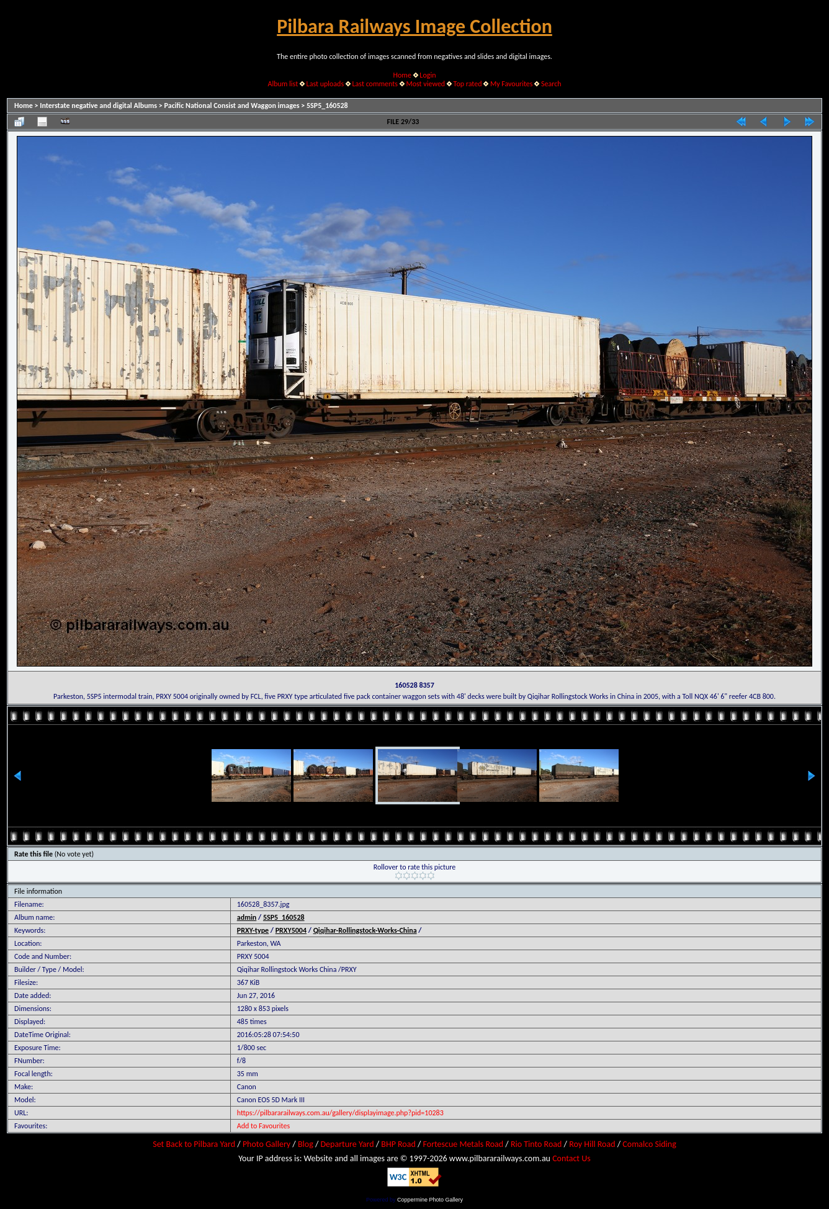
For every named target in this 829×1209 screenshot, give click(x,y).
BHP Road (398, 1144)
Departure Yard (347, 1144)
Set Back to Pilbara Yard (194, 1144)
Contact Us (571, 1158)
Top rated (468, 83)
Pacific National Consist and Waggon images (232, 105)
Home (402, 75)
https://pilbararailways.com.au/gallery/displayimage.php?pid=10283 (340, 1112)
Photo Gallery (266, 1144)
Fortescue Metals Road (463, 1144)
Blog (305, 1144)
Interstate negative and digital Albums (98, 105)
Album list (282, 83)
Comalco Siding (649, 1144)
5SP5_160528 (327, 105)
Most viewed (425, 83)
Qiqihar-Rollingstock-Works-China (365, 930)
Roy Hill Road (592, 1144)
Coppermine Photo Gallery (430, 1200)
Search (551, 83)
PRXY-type (253, 930)
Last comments (375, 83)
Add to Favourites (263, 1125)
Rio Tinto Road (536, 1144)
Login (427, 75)
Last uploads (325, 83)
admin (247, 917)
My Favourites (511, 83)
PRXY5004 (291, 930)
